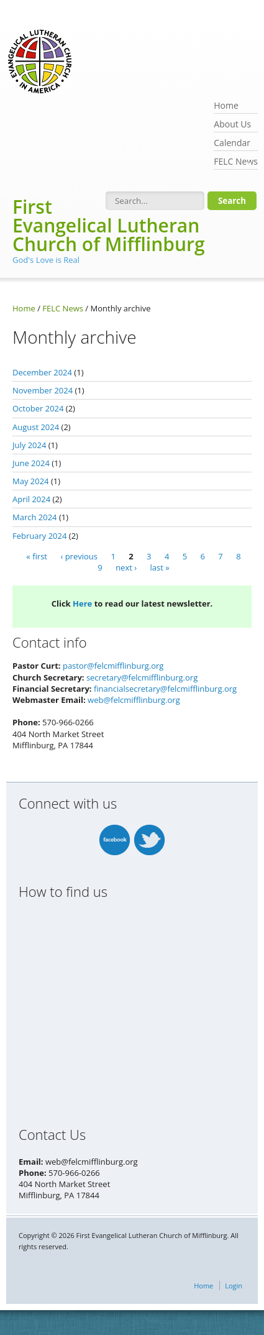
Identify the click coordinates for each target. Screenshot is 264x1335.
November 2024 (42, 390)
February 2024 (39, 535)
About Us (232, 124)
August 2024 (35, 427)
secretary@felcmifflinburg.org (142, 677)
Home (226, 105)
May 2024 (30, 481)
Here (82, 603)
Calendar (232, 143)
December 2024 (42, 372)
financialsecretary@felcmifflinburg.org (165, 688)
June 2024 (31, 463)
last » (160, 567)
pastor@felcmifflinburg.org (113, 665)
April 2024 (31, 499)
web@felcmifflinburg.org (134, 699)
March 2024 (34, 517)
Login (233, 1285)
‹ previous (79, 556)
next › (126, 567)
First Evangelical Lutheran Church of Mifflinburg (108, 225)
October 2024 (37, 408)
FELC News (236, 162)
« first (36, 556)
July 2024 (29, 445)
